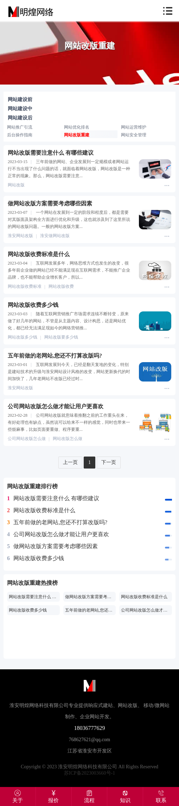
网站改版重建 (76, 134)
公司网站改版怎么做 (27, 438)
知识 (125, 796)
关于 (18, 796)
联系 (161, 796)
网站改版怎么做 (67, 438)
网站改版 (16, 184)
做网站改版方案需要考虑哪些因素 (52, 546)
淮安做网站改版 (55, 235)
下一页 (108, 462)
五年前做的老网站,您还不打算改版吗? (57, 522)
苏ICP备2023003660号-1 (89, 773)
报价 (53, 796)
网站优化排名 (76, 127)
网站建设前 (20, 99)
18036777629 (89, 728)
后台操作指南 (19, 134)
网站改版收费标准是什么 (41, 510)
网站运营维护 (133, 127)
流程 (89, 796)
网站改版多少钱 (22, 337)
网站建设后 (20, 117)
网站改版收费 (61, 286)
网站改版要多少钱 (61, 337)
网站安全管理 (133, 134)
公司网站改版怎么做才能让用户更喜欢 (58, 534)
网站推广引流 (19, 127)
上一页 (70, 462)
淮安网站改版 (20, 235)
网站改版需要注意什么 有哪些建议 (53, 498)
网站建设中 (20, 108)
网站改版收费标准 (24, 286)
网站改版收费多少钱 (35, 558)
